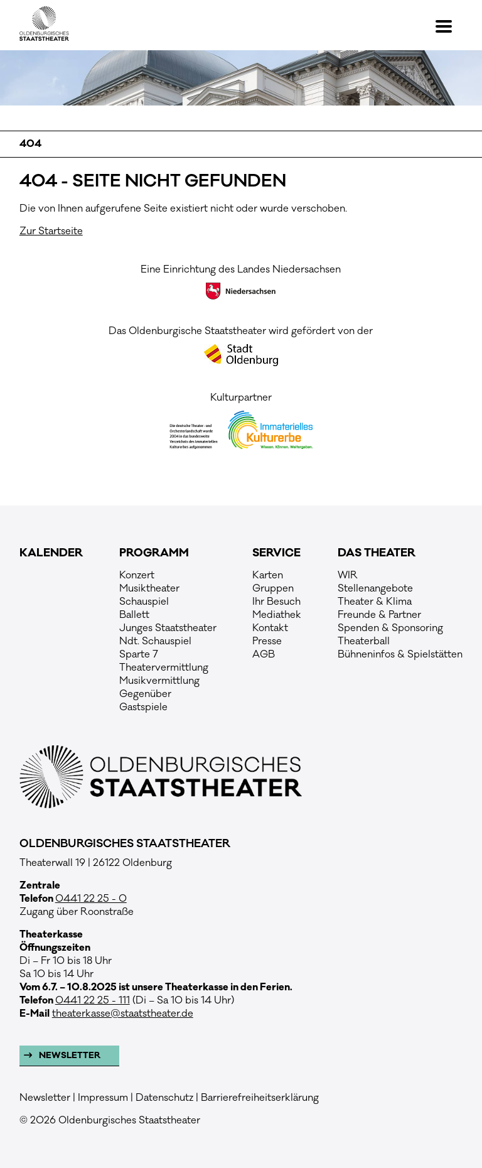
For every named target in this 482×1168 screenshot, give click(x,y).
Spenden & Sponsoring (390, 628)
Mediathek (276, 614)
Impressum (103, 1097)
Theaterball (364, 641)
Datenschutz (164, 1097)
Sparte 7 (138, 654)
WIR (348, 575)
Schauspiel (144, 601)
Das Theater (376, 553)
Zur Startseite (51, 231)
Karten (267, 575)
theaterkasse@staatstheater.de (122, 1013)
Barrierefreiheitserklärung (260, 1097)
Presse (267, 641)
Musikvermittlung (159, 680)
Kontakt (270, 628)
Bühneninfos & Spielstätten (400, 654)
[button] (449, 26)
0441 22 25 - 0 (91, 898)
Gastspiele (143, 707)
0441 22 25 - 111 (92, 1000)
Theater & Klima (375, 601)
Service (276, 553)
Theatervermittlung (163, 667)
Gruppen (273, 588)
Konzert (136, 575)
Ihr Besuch (276, 601)
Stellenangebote (375, 588)
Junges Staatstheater (168, 628)
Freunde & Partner (379, 614)
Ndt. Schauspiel (155, 641)
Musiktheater (149, 588)
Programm (154, 553)
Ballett (134, 614)
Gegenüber (145, 694)
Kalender (51, 553)
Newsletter (68, 1055)
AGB (263, 654)
